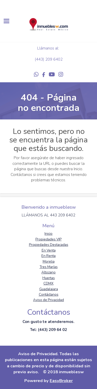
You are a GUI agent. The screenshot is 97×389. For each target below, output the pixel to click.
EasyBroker (61, 381)
